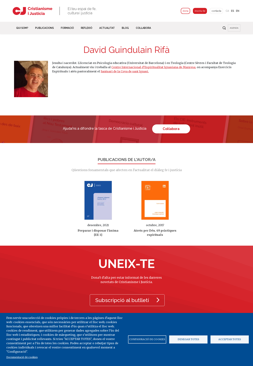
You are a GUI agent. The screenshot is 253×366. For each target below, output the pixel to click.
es (232, 10)
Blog (125, 28)
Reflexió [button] (86, 28)
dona (185, 10)
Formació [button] (67, 28)
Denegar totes (188, 339)
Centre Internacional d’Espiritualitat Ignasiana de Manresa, (153, 67)
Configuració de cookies (147, 339)
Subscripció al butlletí (127, 300)
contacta (216, 10)
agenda (234, 28)
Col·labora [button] (143, 28)
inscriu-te (200, 10)
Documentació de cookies (22, 357)
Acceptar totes (229, 339)
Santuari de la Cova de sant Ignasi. (125, 71)
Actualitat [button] (107, 28)
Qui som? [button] (22, 28)
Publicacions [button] (44, 28)
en (237, 10)
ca (227, 10)
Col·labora (171, 129)
